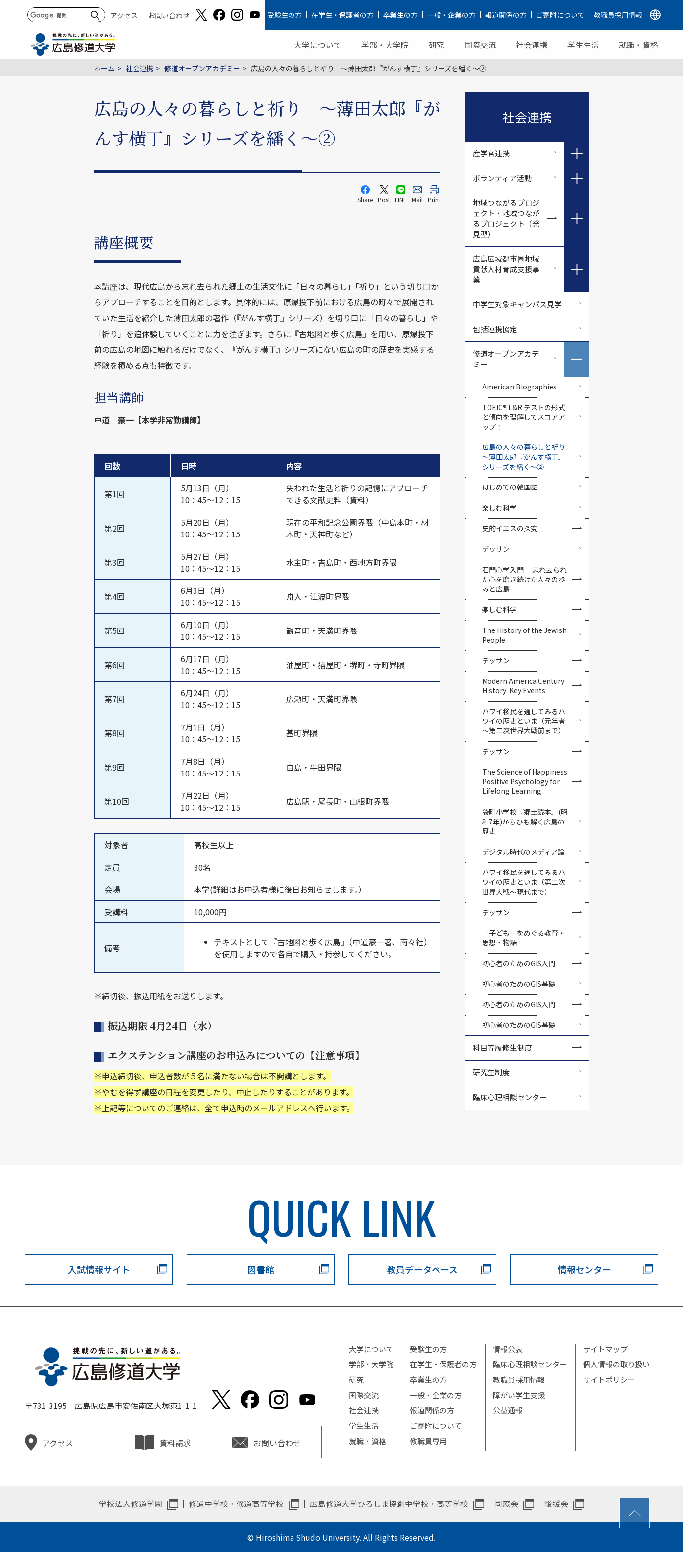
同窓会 (506, 1503)
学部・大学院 (385, 44)
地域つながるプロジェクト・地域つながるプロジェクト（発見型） (506, 218)
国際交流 (480, 44)
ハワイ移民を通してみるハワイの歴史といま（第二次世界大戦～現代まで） (523, 881)
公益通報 (508, 1410)
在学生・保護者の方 (342, 15)
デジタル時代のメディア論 (523, 852)
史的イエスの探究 (509, 528)
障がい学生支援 (519, 1395)
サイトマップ (605, 1349)
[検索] (58, 15)
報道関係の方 (506, 15)
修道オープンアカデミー (202, 68)
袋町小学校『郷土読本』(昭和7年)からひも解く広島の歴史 (525, 821)
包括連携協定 (495, 329)
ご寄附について (560, 15)
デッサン (496, 549)
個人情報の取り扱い (616, 1364)
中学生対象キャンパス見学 (517, 304)
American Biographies (519, 386)
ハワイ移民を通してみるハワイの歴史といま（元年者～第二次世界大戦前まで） (523, 720)
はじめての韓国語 (509, 487)
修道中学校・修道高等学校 (236, 1503)
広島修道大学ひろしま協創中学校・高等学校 (389, 1503)
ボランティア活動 (502, 178)
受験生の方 (284, 15)
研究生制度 (491, 1072)
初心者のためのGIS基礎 (518, 984)
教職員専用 (428, 1441)
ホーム (104, 68)
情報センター (584, 1269)
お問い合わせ (169, 15)
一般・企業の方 (451, 15)
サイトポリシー (609, 1379)
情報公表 (508, 1349)
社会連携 (531, 44)
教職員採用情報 (618, 15)
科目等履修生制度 (502, 1047)
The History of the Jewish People (524, 635)
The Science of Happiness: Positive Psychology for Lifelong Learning (525, 781)
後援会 (556, 1503)
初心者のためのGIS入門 (518, 963)
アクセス (124, 15)
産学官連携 (491, 153)
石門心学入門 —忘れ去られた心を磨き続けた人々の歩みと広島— (524, 579)
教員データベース (422, 1269)
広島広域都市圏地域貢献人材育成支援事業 (506, 269)
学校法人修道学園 (130, 1503)
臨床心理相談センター (510, 1097)
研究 (436, 44)
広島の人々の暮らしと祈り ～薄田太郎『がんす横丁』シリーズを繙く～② (527, 456)
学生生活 (583, 44)
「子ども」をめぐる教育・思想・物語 (523, 938)
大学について (318, 44)
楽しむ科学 (499, 508)
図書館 (260, 1269)
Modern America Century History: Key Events (523, 686)
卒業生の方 (400, 15)
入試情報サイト (99, 1269)
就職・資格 (638, 44)
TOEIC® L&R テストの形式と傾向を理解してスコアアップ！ (523, 417)
